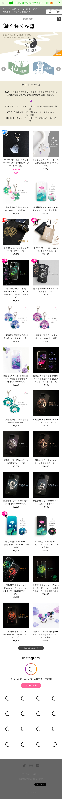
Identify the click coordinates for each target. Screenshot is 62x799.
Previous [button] (3, 69)
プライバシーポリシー (31, 774)
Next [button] (58, 69)
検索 (59, 19)
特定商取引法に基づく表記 (31, 779)
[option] (18, 68)
